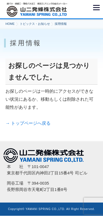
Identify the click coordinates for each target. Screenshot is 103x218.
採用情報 (61, 23)
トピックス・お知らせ (35, 23)
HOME (10, 23)
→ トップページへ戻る (28, 123)
